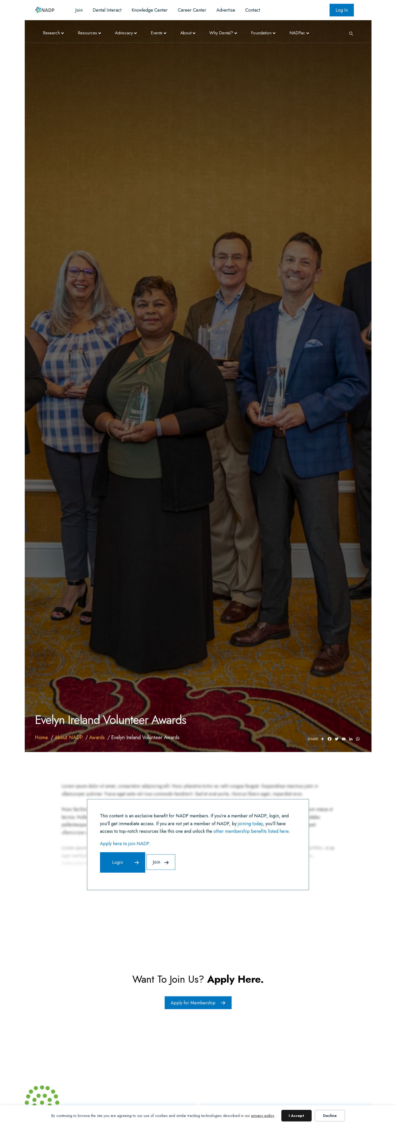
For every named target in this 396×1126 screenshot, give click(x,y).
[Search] (349, 33)
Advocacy (124, 33)
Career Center (192, 10)
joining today (250, 823)
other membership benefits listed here (250, 831)
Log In (342, 10)
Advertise (225, 10)
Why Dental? (221, 33)
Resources (87, 33)
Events (156, 33)
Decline (330, 1115)
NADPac (297, 33)
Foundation (261, 33)
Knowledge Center (150, 10)
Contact (252, 10)
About (185, 33)
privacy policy (262, 1115)
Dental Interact (107, 10)
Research (51, 33)
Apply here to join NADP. (125, 843)
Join (79, 10)
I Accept (296, 1115)
